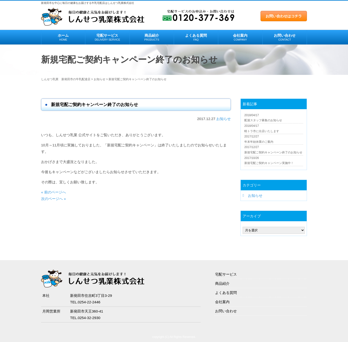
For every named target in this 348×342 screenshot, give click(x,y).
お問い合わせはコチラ (284, 16)
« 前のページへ (53, 192)
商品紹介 (152, 37)
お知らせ (223, 119)
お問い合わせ (285, 37)
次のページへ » (53, 199)
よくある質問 (196, 37)
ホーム (63, 37)
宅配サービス (107, 37)
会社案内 (240, 37)
